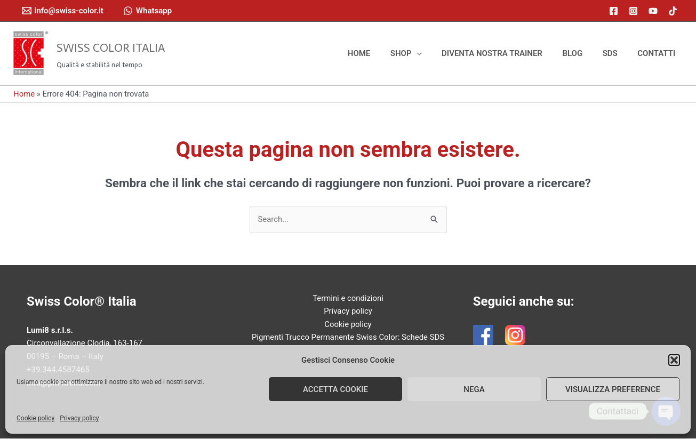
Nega (473, 389)
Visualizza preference (612, 389)
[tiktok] (674, 10)
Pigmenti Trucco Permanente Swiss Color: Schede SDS (348, 337)
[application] (434, 53)
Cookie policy (35, 418)
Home (24, 94)
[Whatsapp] (147, 10)
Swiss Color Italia (111, 48)
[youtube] (654, 10)
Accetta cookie (335, 389)
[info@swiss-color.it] (63, 10)
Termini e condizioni (348, 298)
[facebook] (615, 10)
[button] (674, 360)
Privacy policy (79, 418)
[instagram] (635, 10)
